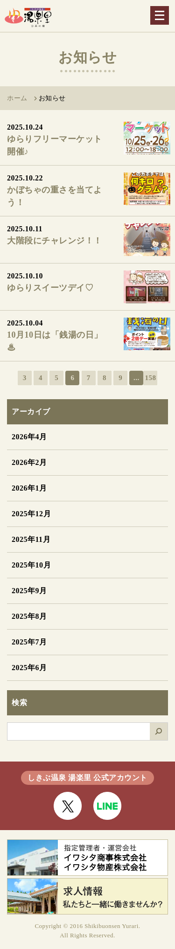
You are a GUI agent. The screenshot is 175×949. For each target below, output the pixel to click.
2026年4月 (29, 437)
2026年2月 (29, 462)
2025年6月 (29, 668)
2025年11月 (31, 539)
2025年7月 (29, 642)
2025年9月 (29, 591)
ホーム (17, 98)
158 (150, 377)
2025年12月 (31, 514)
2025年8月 (29, 616)
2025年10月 (31, 565)
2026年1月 (29, 488)
